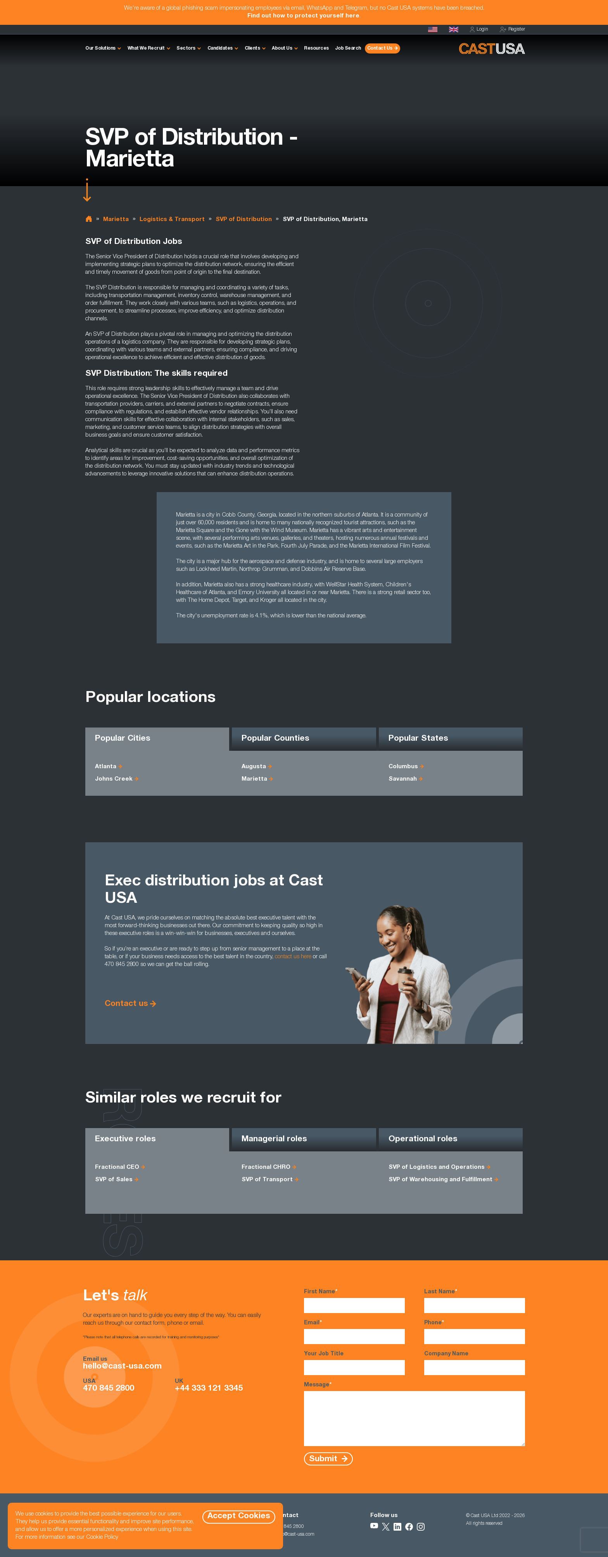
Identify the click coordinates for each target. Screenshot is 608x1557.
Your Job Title (354, 1363)
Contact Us (379, 48)
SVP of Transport (267, 1180)
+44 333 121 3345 (209, 1389)
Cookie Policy (102, 1537)
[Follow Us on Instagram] (421, 1527)
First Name (354, 1300)
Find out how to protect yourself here (303, 16)
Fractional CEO (117, 1167)
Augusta (254, 767)
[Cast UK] (453, 29)
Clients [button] (252, 48)
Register (512, 30)
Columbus (403, 767)
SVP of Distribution (244, 220)
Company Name (474, 1363)
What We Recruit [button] (146, 48)
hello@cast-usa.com (122, 1367)
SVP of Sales (114, 1180)
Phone (474, 1331)
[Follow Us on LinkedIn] (397, 1527)
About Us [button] (282, 48)
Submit (324, 1459)
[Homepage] (432, 29)
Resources (316, 48)
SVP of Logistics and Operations (437, 1167)
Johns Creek (114, 779)
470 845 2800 (108, 1389)
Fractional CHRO (266, 1167)
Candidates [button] (220, 48)
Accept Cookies (238, 1516)
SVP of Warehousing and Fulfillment (440, 1180)
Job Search (348, 48)
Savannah (403, 779)
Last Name (474, 1300)
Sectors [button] (185, 48)
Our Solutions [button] (100, 48)
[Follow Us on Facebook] (409, 1527)
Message (414, 1413)
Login (479, 30)
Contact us (126, 1004)
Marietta (116, 220)
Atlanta (105, 767)
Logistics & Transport (172, 220)
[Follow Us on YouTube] (374, 1527)
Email (354, 1331)
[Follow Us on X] (386, 1527)
